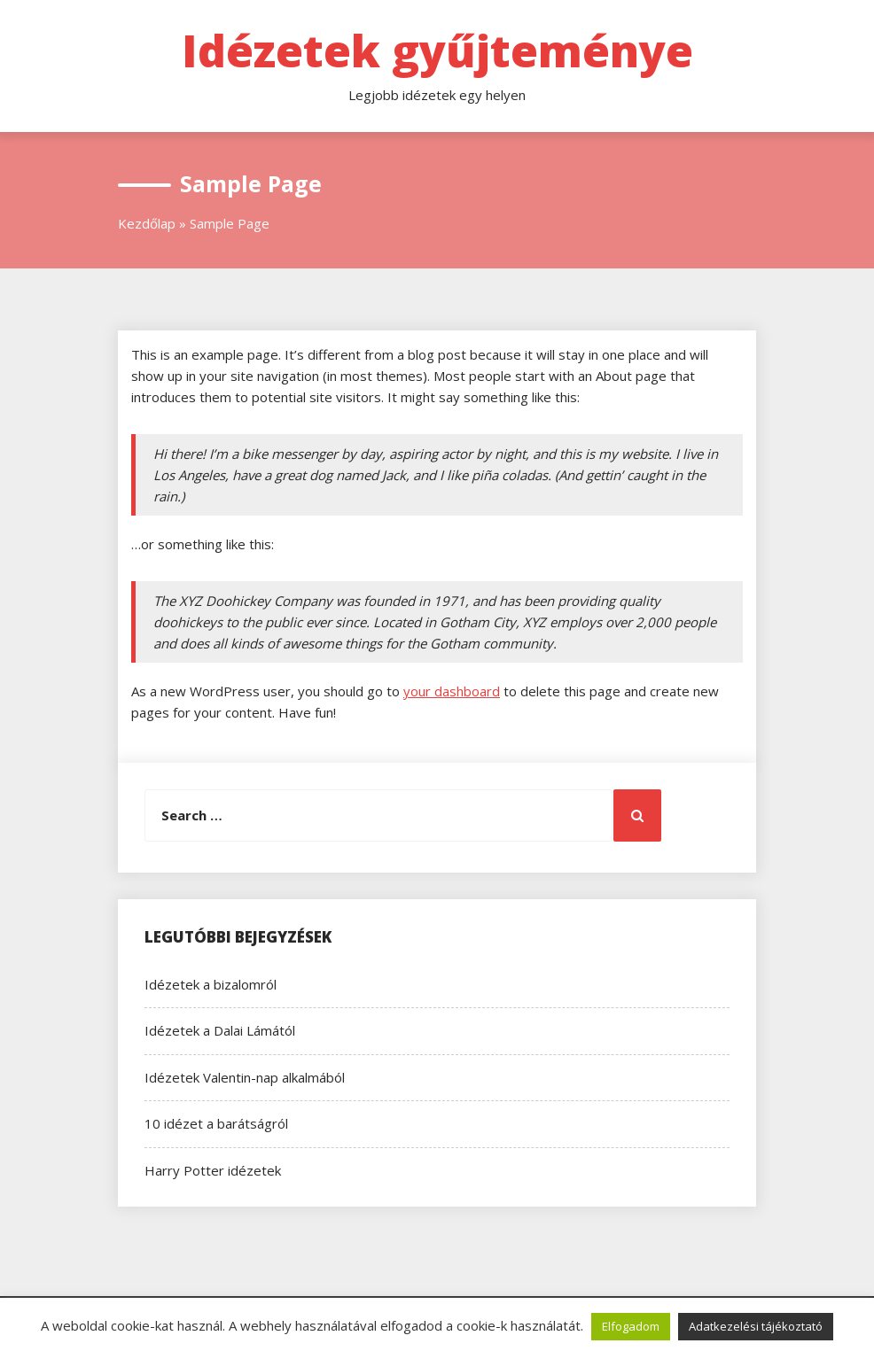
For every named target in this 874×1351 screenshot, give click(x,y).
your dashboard (451, 691)
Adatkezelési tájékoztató (756, 1326)
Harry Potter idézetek (212, 1170)
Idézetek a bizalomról (210, 984)
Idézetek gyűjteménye (437, 50)
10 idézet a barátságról (216, 1123)
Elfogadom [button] (630, 1326)
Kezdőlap (147, 223)
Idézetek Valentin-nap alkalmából (244, 1077)
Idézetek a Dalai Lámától (219, 1030)
